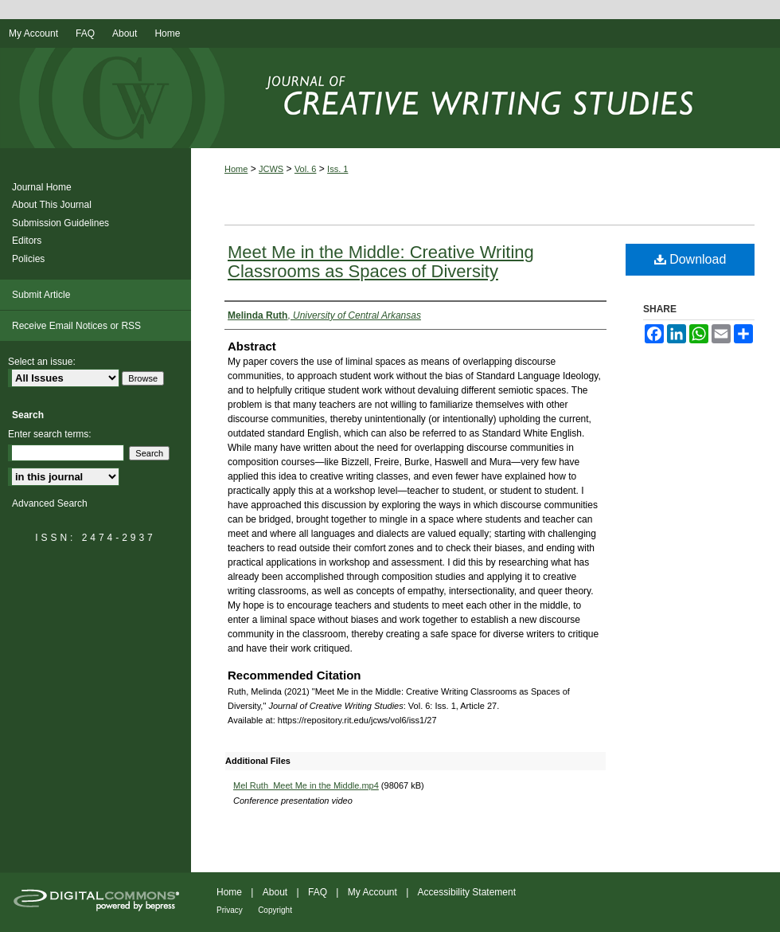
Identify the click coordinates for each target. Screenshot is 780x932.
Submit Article (41, 294)
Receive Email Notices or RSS (76, 325)
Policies (28, 258)
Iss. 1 (337, 169)
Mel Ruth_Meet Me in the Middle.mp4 (306, 785)
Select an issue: (42, 361)
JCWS (271, 169)
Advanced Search (50, 503)
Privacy (229, 910)
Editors (26, 240)
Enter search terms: (50, 434)
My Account (372, 892)
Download (690, 259)
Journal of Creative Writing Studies (390, 98)
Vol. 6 (305, 169)
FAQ (317, 892)
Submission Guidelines (60, 223)
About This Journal (52, 204)
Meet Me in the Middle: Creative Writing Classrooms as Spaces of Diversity (381, 261)
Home (236, 169)
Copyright (275, 910)
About (275, 892)
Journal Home (42, 187)
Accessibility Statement (467, 892)
